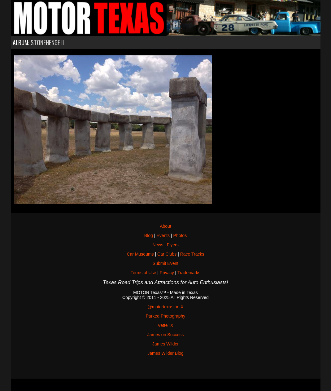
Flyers (173, 244)
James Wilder (165, 343)
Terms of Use (143, 272)
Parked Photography (165, 316)
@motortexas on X (165, 306)
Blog (148, 235)
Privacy (167, 272)
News (157, 244)
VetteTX (165, 325)
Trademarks (188, 272)
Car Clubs (166, 254)
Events (163, 235)
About (165, 226)
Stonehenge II (47, 42)
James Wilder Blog (165, 353)
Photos (180, 235)
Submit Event (165, 263)
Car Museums (140, 254)
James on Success (165, 334)
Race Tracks (192, 254)
